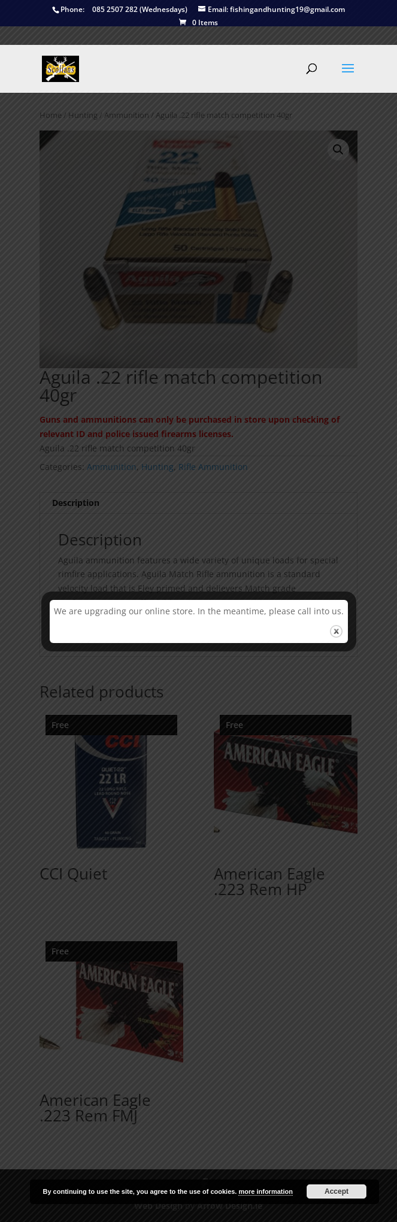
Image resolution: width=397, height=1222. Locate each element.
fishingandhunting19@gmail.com (271, 9)
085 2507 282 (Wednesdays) (119, 9)
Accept (336, 1191)
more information (265, 1191)
